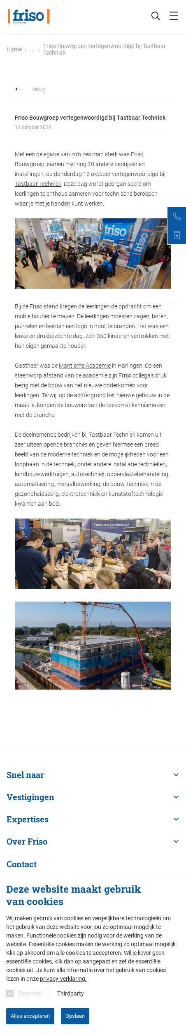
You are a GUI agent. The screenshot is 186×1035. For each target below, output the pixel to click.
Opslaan (75, 1016)
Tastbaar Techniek (38, 184)
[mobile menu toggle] (174, 16)
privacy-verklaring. (63, 978)
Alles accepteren (30, 1016)
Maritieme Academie (85, 365)
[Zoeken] (151, 16)
